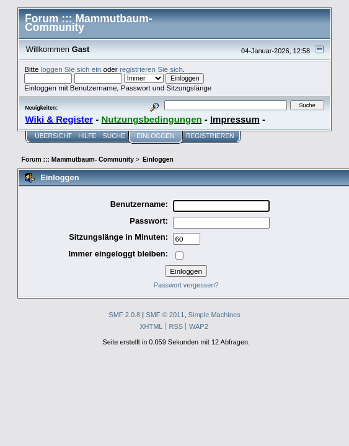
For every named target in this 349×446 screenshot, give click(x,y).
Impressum (235, 119)
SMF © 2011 (165, 314)
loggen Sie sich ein (71, 69)
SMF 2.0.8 (124, 314)
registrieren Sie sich (151, 69)
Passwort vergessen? (186, 285)
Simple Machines (214, 314)
